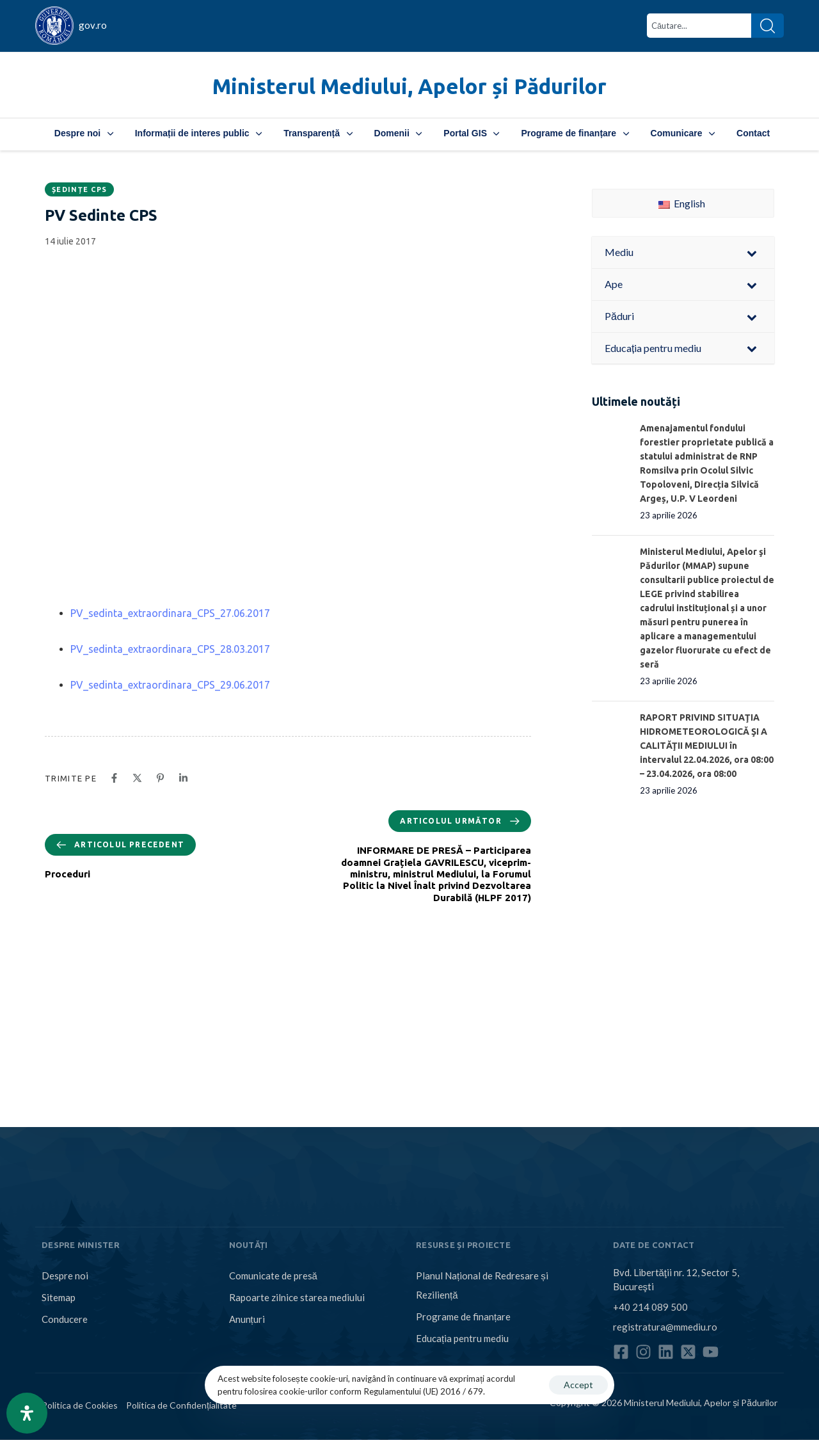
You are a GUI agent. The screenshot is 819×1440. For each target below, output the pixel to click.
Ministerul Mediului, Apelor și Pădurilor (409, 86)
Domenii (398, 133)
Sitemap (59, 1297)
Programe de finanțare (574, 133)
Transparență (317, 133)
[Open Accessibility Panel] (26, 1413)
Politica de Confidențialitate (181, 1405)
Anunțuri (247, 1319)
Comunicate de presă (273, 1275)
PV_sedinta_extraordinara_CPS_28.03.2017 (170, 649)
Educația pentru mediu (462, 1338)
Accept (578, 1384)
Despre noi (83, 133)
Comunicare (683, 133)
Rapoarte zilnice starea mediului (297, 1297)
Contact (753, 133)
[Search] (767, 25)
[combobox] (699, 25)
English (681, 203)
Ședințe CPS (79, 189)
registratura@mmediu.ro (665, 1326)
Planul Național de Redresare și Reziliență (482, 1285)
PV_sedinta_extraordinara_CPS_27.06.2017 (170, 613)
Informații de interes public (198, 133)
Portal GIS (471, 133)
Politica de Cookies (80, 1405)
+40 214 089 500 (650, 1306)
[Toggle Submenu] (751, 252)
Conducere (65, 1319)
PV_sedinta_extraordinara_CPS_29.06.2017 (170, 685)
